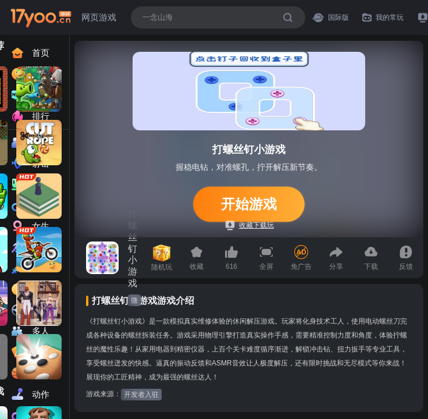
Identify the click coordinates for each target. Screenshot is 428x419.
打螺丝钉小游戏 (132, 248)
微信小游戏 (134, 301)
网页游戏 (98, 17)
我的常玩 (383, 17)
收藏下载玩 (250, 225)
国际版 (330, 17)
